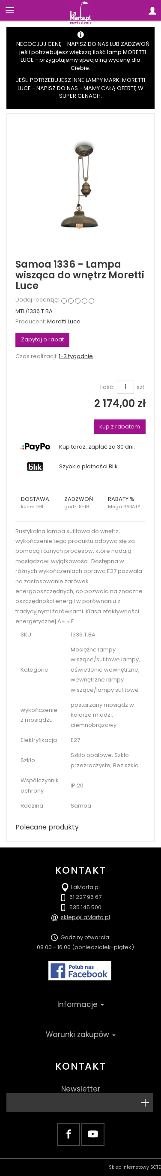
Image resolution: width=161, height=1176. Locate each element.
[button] (37, 503)
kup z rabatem (119, 426)
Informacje (80, 1004)
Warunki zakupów (81, 1034)
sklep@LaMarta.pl (85, 917)
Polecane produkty (47, 827)
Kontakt (80, 1066)
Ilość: (107, 387)
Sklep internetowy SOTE (135, 1167)
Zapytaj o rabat (42, 339)
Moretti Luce (63, 321)
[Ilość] (125, 387)
